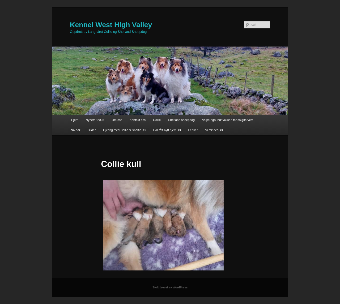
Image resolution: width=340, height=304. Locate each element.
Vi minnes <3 (214, 130)
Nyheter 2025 (95, 120)
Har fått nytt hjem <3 (167, 130)
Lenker (193, 130)
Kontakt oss (138, 120)
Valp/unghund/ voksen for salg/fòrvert (227, 120)
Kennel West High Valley (111, 25)
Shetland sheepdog (181, 120)
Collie (157, 120)
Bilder (92, 130)
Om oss (117, 120)
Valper (75, 130)
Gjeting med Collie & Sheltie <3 (124, 130)
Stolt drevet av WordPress (169, 287)
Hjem (74, 120)
